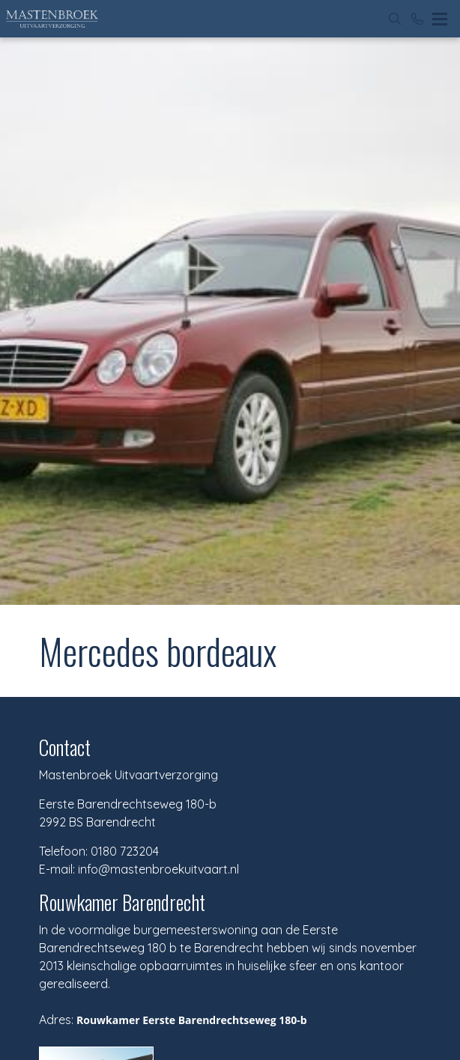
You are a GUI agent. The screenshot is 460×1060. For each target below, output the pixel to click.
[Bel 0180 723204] (417, 19)
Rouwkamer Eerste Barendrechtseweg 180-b (191, 1020)
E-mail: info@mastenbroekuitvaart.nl (139, 869)
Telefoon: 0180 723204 (99, 851)
